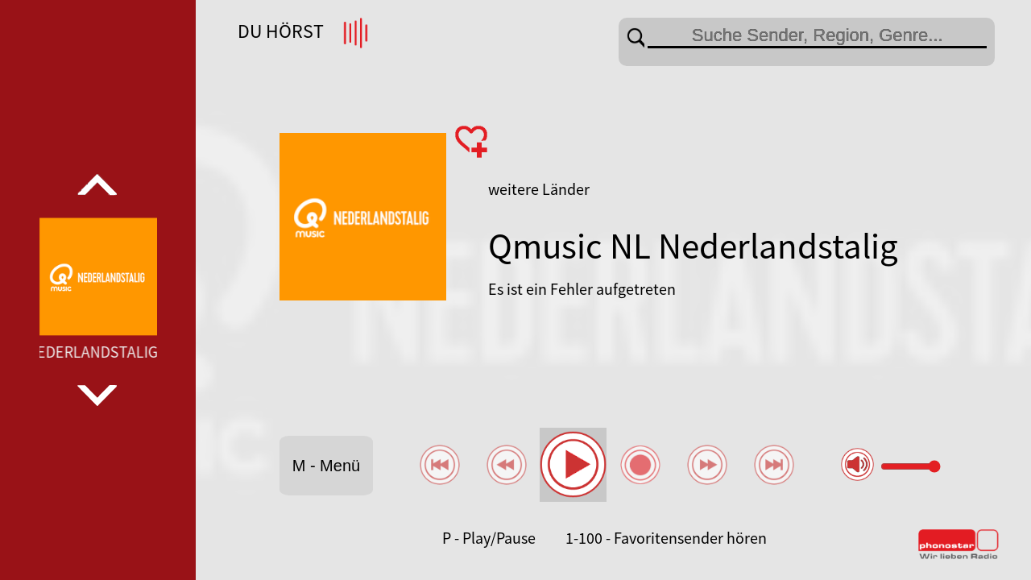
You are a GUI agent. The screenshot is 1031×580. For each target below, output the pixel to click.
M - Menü (326, 465)
